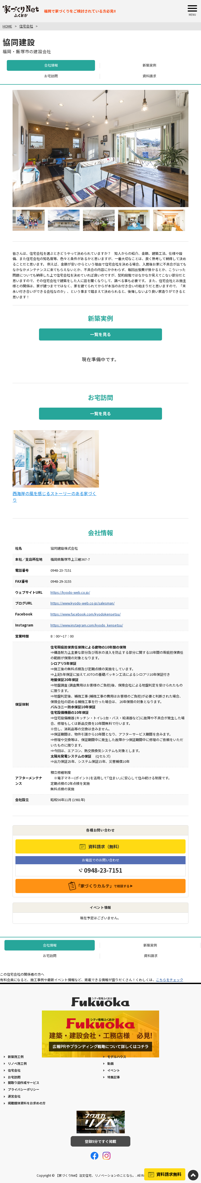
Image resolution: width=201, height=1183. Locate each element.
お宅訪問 (51, 75)
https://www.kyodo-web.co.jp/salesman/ (83, 603)
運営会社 (14, 1096)
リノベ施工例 (17, 1063)
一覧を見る (100, 334)
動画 (110, 1063)
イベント (113, 1070)
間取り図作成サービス (23, 1082)
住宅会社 (14, 1070)
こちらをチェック (169, 979)
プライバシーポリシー (23, 1089)
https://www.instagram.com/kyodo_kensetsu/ (87, 625)
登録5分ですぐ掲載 (100, 1141)
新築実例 (149, 65)
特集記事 (113, 1077)
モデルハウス (116, 1056)
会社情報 (51, 65)
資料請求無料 (168, 1174)
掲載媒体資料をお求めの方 (27, 1103)
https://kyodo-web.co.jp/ (70, 592)
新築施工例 (16, 1056)
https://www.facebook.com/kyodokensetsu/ (86, 614)
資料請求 (149, 75)
